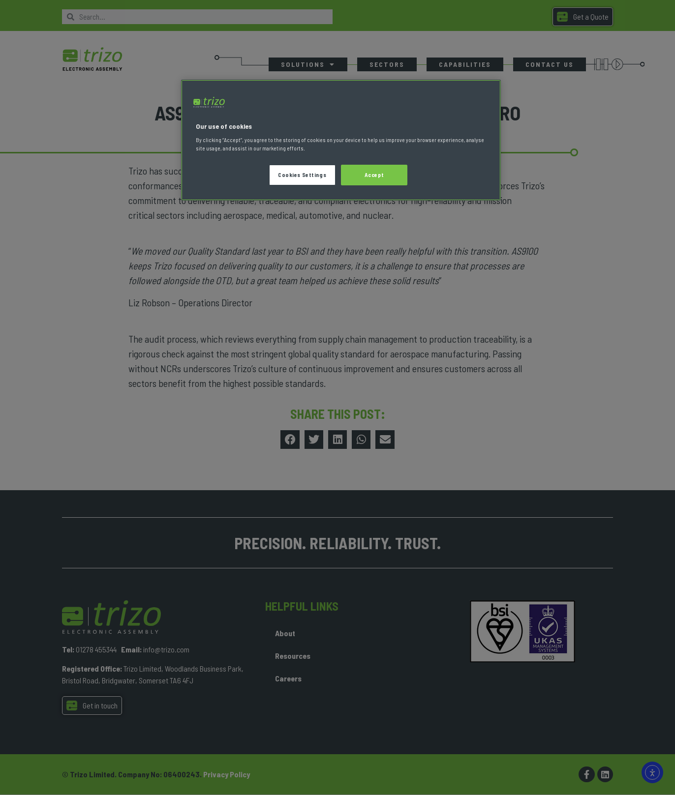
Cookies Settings (302, 175)
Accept (374, 175)
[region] (341, 140)
